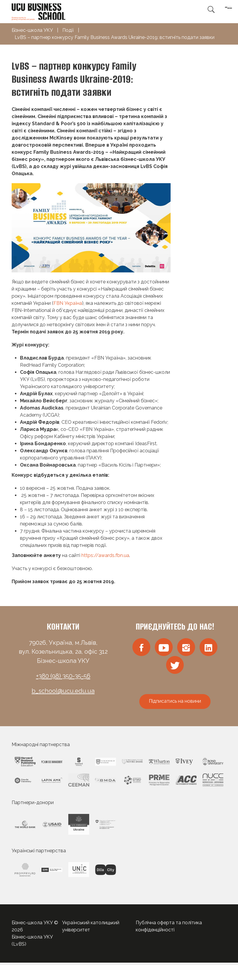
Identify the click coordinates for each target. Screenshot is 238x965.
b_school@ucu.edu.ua (63, 690)
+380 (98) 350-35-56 (63, 676)
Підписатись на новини (175, 703)
